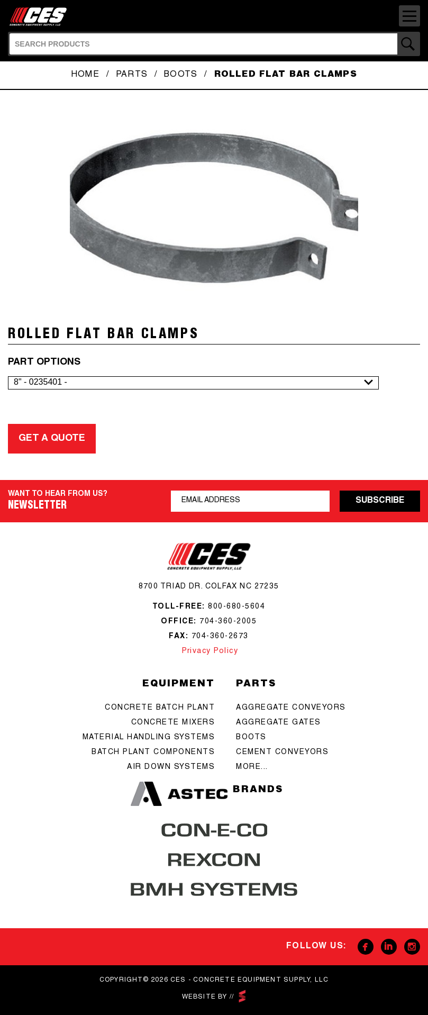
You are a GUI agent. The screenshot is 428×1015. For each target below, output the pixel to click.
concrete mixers (173, 723)
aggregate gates (278, 723)
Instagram (412, 947)
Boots (180, 75)
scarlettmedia (242, 996)
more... (252, 767)
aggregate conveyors (291, 708)
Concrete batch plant (160, 708)
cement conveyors (282, 752)
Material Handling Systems (149, 737)
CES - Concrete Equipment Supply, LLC (41, 16)
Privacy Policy (209, 651)
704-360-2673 (220, 636)
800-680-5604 (236, 607)
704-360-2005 (228, 622)
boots (251, 737)
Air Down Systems (171, 767)
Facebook (366, 947)
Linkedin (389, 947)
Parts (132, 75)
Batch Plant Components (153, 752)
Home (85, 75)
